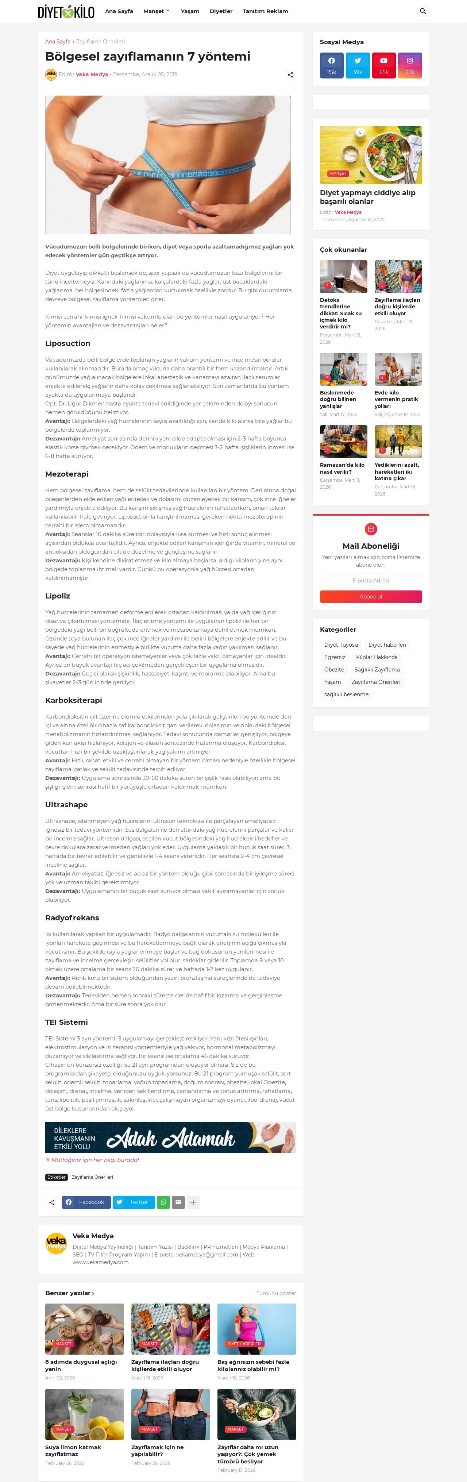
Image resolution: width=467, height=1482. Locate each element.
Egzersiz (335, 657)
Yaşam (190, 11)
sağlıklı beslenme (346, 694)
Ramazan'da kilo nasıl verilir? (342, 468)
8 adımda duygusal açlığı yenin (81, 1365)
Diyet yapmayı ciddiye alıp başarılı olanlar (368, 197)
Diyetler (221, 11)
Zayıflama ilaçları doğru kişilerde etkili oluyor (165, 1365)
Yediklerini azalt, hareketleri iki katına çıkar (397, 471)
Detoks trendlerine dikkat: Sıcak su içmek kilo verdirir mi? (341, 313)
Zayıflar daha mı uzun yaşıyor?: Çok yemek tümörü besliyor (247, 1454)
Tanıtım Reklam (265, 11)
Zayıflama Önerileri (100, 42)
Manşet (153, 11)
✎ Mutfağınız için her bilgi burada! (92, 1159)
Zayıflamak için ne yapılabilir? (157, 1451)
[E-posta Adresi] (371, 580)
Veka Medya (93, 1236)
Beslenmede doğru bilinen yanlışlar (338, 399)
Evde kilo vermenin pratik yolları (396, 399)
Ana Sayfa (119, 11)
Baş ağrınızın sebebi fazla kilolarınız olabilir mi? (253, 1365)
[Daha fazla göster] (193, 1202)
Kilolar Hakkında (377, 657)
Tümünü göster (276, 1293)
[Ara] (423, 11)
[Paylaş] (290, 75)
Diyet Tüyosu (341, 645)
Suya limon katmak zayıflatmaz (73, 1451)
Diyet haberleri (387, 645)
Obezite (334, 669)
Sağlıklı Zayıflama (377, 669)
